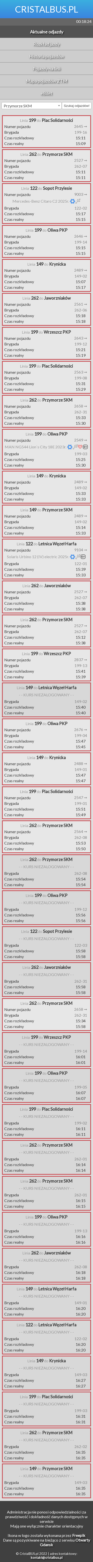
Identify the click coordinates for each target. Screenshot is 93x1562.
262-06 (80, 310)
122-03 (80, 945)
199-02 (80, 1123)
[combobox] (31, 105)
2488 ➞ (80, 763)
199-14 (80, 242)
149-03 (80, 1374)
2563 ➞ (80, 372)
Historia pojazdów (46, 56)
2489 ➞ (80, 270)
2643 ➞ (80, 338)
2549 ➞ (80, 440)
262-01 (80, 1158)
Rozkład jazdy (46, 44)
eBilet (46, 93)
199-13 (80, 665)
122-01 (80, 563)
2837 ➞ (80, 659)
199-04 (80, 735)
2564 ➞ (80, 831)
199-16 (80, 132)
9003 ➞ (80, 194)
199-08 (80, 377)
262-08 (80, 837)
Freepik (78, 1535)
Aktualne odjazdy (46, 31)
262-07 (80, 166)
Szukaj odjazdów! (77, 106)
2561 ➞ (80, 304)
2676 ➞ (80, 729)
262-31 (80, 411)
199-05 (80, 1087)
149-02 (80, 276)
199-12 (80, 344)
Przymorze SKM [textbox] (18, 105)
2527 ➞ (80, 160)
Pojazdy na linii (47, 68)
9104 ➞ (80, 549)
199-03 (80, 453)
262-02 (80, 1446)
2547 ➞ (80, 797)
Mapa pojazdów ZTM (46, 81)
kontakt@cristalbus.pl (46, 1558)
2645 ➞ (80, 126)
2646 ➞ (80, 236)
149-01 (80, 769)
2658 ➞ (80, 406)
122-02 (80, 208)
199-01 (80, 803)
